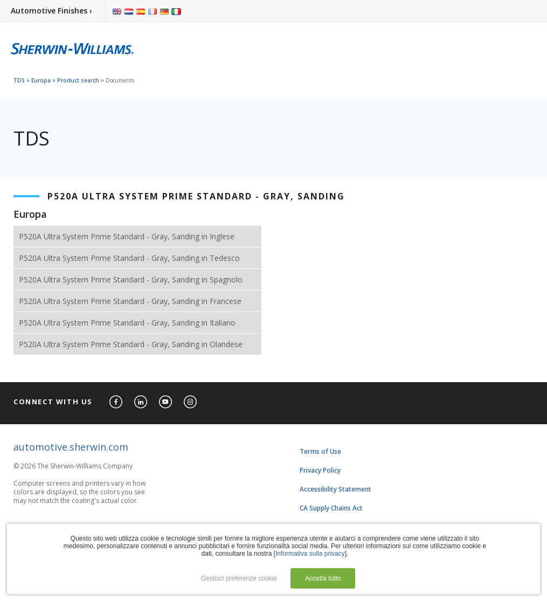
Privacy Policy (320, 470)
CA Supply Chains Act (331, 508)
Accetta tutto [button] (323, 578)
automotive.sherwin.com (70, 446)
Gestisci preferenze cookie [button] (239, 578)
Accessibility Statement (335, 489)
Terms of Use (320, 451)
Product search (78, 80)
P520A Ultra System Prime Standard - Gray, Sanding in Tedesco (129, 258)
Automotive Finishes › (51, 10)
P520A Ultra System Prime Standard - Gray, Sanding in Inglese (126, 236)
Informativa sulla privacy (310, 553)
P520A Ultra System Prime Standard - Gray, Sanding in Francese (130, 301)
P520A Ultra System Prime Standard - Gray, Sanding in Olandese (131, 344)
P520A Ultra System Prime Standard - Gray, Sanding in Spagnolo (131, 279)
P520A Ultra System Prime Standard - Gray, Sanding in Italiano (127, 322)
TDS (19, 80)
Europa (41, 80)
